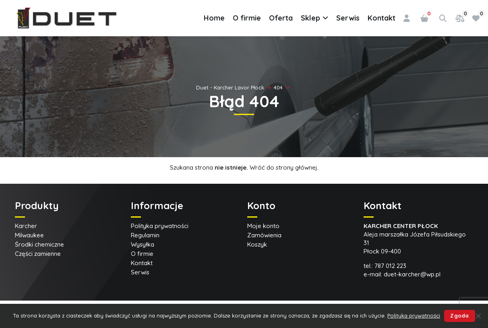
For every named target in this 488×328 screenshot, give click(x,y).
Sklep (314, 18)
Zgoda (459, 315)
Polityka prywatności (159, 226)
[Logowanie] (407, 18)
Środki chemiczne (39, 244)
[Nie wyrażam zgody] (478, 316)
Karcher (26, 226)
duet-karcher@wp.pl (412, 274)
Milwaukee (29, 235)
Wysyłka (142, 244)
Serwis (348, 18)
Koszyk (257, 244)
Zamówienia (264, 235)
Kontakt (381, 18)
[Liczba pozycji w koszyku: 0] (424, 18)
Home (214, 18)
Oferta (281, 18)
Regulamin (145, 235)
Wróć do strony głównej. (284, 167)
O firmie (247, 18)
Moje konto (263, 226)
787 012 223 (390, 266)
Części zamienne (38, 253)
